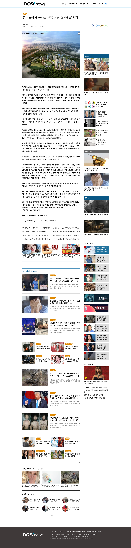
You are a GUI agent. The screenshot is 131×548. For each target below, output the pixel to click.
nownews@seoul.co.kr (38, 215)
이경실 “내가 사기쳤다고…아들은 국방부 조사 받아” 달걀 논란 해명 (30, 486)
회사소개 (56, 531)
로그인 (51, 531)
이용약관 (61, 531)
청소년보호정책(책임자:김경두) (79, 531)
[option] (30, 480)
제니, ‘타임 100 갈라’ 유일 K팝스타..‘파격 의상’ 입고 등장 (74, 509)
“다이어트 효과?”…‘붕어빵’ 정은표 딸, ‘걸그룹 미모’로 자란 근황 (74, 500)
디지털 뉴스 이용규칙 (91, 531)
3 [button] (52, 515)
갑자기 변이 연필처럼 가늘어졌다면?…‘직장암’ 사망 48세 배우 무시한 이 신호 (50, 486)
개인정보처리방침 (68, 531)
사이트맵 (99, 531)
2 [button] (51, 515)
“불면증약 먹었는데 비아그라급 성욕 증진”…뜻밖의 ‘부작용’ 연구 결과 (69, 486)
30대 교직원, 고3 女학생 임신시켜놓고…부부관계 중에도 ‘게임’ (54, 500)
